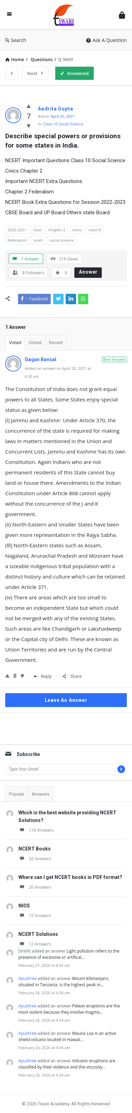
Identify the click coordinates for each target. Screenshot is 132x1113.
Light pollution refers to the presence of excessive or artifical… (68, 954)
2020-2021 (17, 229)
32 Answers (34, 859)
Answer (88, 272)
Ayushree (27, 978)
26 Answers (34, 887)
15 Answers (34, 916)
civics (77, 229)
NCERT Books (34, 849)
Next (35, 73)
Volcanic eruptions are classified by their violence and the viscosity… (66, 1064)
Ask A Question (106, 40)
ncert (38, 240)
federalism (17, 240)
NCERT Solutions (38, 934)
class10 (95, 229)
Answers (40, 794)
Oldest (35, 342)
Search (15, 40)
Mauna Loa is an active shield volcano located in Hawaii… (67, 1036)
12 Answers (34, 944)
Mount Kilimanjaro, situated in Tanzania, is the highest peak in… (63, 981)
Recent (56, 342)
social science (62, 240)
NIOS (24, 905)
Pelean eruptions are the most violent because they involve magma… (69, 1009)
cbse (37, 229)
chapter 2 (56, 229)
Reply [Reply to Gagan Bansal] (43, 676)
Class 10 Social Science (63, 123)
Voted (15, 342)
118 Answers (35, 830)
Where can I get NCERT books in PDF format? (70, 877)
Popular (16, 794)
